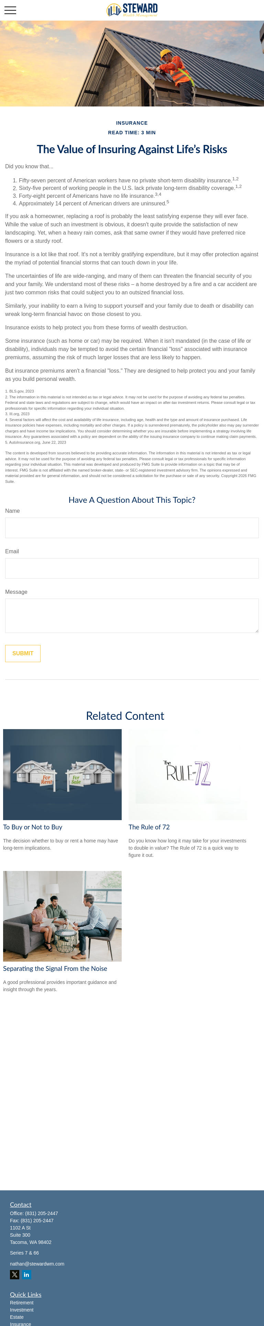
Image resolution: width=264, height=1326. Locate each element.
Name (12, 511)
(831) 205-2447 (41, 1213)
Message (16, 592)
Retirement (21, 1302)
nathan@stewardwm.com (37, 1264)
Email (12, 551)
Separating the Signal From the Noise (55, 968)
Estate (17, 1317)
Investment (21, 1310)
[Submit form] (23, 653)
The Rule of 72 (149, 827)
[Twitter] (14, 1274)
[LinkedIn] (26, 1274)
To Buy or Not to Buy (32, 827)
